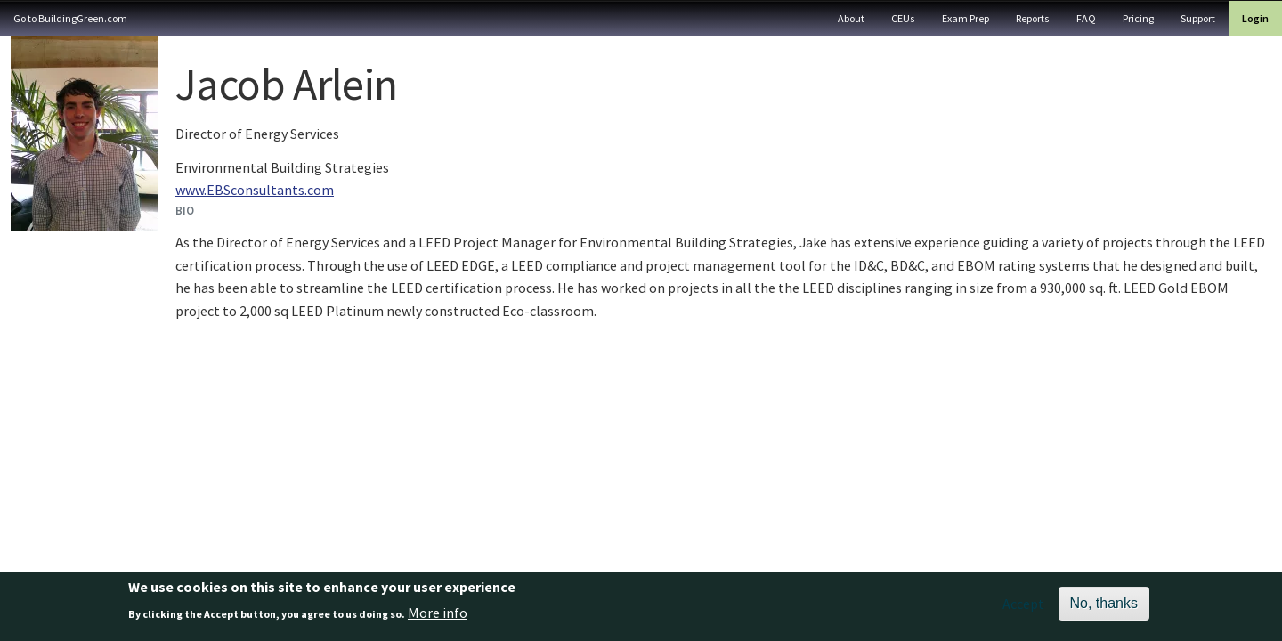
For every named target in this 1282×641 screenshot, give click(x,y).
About (851, 18)
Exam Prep (965, 18)
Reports (1033, 18)
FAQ (1086, 18)
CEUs (903, 18)
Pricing (1138, 18)
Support (1198, 18)
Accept (1023, 608)
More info (437, 617)
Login (1255, 18)
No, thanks (1104, 607)
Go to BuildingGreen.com (70, 18)
